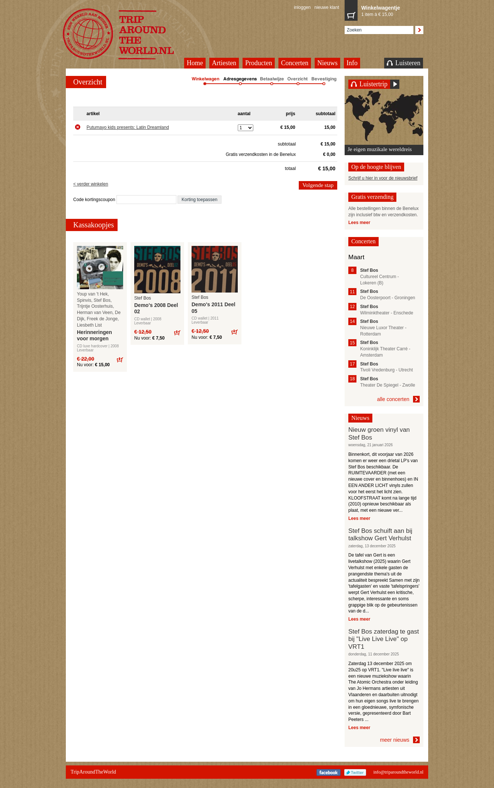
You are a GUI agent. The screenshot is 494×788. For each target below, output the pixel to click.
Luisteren (403, 63)
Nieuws (327, 63)
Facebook (329, 772)
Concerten (294, 63)
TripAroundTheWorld (127, 34)
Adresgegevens (240, 81)
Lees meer (359, 222)
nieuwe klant (326, 7)
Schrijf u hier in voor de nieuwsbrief (382, 178)
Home (195, 63)
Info (352, 63)
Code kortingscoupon (94, 199)
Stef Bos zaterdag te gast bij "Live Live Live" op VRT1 (383, 639)
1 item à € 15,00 (390, 10)
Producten (258, 63)
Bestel (119, 359)
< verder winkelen (90, 184)
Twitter (355, 772)
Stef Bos (142, 298)
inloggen (302, 7)
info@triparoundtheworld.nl (398, 772)
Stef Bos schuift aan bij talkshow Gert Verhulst (380, 534)
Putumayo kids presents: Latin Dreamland (128, 127)
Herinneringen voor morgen (94, 335)
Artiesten (224, 63)
